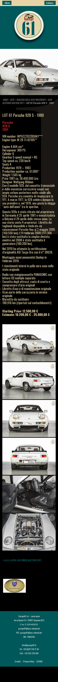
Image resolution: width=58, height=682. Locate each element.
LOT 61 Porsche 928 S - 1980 (40, 103)
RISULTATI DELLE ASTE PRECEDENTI (31, 99)
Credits (18, 661)
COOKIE (39, 661)
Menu (7, 2)
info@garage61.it (29, 645)
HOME (5, 99)
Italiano (50, 2)
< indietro (21, 560)
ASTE (12, 99)
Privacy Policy (28, 661)
